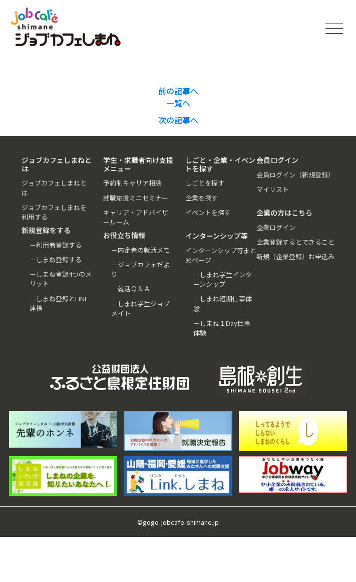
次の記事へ (178, 120)
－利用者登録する (56, 245)
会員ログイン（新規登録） (295, 174)
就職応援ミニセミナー (135, 198)
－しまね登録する (56, 259)
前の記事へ (178, 91)
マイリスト (272, 189)
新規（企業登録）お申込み (295, 256)
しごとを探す (204, 182)
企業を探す (201, 198)
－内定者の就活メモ (140, 250)
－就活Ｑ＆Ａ (130, 288)
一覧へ (178, 103)
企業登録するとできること (295, 242)
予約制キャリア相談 (132, 182)
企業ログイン (275, 227)
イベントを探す (208, 212)
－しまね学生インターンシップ (222, 279)
